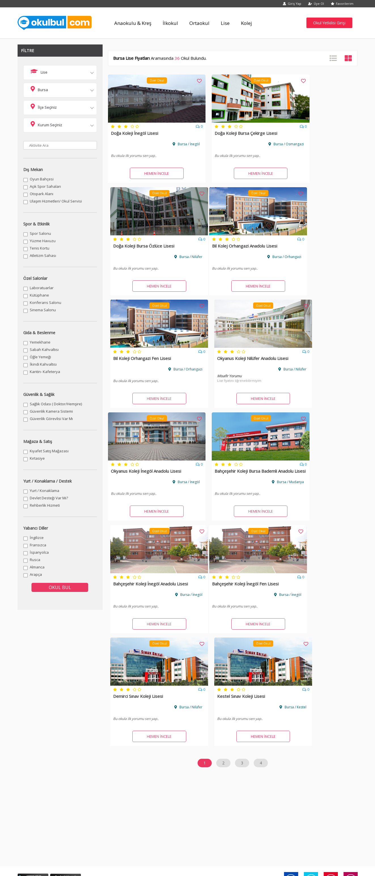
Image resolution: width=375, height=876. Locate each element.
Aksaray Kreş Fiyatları (303, 756)
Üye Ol (316, 3)
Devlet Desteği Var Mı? (49, 497)
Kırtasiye (37, 458)
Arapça (36, 574)
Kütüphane (39, 295)
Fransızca (38, 544)
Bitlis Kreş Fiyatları (169, 777)
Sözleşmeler (102, 814)
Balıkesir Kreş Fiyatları (106, 770)
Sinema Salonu (43, 309)
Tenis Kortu (39, 248)
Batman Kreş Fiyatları (237, 770)
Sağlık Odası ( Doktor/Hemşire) (56, 403)
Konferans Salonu (45, 302)
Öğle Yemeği (40, 356)
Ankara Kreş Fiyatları (105, 763)
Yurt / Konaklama (44, 490)
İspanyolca (39, 552)
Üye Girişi (204, 814)
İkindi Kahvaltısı (43, 364)
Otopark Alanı (41, 193)
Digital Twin (340, 814)
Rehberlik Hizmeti (45, 505)
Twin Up (306, 814)
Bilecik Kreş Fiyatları (39, 777)
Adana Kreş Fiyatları (39, 756)
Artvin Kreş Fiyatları (301, 763)
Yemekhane (40, 342)
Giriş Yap (292, 3)
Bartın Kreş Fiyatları (170, 770)
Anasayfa (34, 814)
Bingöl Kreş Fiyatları (104, 777)
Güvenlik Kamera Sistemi (51, 411)
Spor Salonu (40, 233)
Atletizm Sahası (43, 255)
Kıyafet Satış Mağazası (49, 450)
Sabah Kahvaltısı (44, 349)
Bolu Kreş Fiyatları (235, 777)
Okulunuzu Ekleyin (170, 814)
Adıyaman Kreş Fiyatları (107, 756)
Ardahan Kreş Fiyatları (238, 763)
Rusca (35, 559)
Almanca (37, 567)
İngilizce (37, 537)
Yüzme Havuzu (43, 240)
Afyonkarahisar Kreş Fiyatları (177, 756)
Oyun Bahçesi (42, 179)
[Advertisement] (188, 652)
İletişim (136, 814)
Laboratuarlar (42, 287)
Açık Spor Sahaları (45, 186)
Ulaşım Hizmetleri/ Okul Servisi (56, 201)
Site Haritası (272, 814)
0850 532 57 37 (164, 833)
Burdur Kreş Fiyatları (302, 777)
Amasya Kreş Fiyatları (40, 763)
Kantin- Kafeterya (45, 371)
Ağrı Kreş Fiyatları (234, 756)
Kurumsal (68, 814)
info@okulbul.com (209, 833)
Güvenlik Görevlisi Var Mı (51, 418)
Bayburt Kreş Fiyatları (303, 770)
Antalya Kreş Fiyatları (171, 763)
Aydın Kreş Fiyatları (38, 770)
